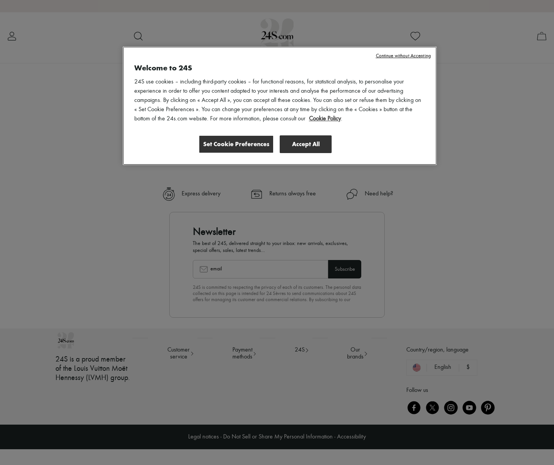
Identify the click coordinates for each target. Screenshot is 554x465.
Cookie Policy (325, 119)
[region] (280, 106)
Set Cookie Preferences (236, 144)
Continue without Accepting (403, 55)
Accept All (306, 144)
